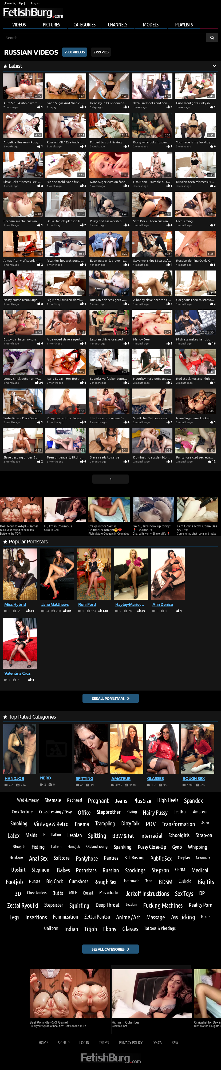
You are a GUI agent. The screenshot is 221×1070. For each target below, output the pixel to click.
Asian (205, 823)
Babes (63, 870)
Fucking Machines (162, 905)
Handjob (74, 846)
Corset (88, 892)
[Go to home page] (33, 13)
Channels (117, 24)
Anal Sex (38, 858)
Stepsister (53, 905)
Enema (82, 824)
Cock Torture (22, 811)
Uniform (51, 928)
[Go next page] (110, 479)
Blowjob (19, 846)
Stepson (160, 870)
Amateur (200, 811)
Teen (148, 881)
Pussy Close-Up (152, 847)
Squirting (79, 905)
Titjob (90, 929)
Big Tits (206, 882)
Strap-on (204, 835)
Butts (57, 893)
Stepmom (41, 869)
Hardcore (16, 857)
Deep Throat (108, 905)
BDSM (165, 882)
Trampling (105, 823)
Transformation (178, 824)
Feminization (65, 916)
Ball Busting (134, 857)
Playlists (184, 24)
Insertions (36, 917)
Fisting (38, 847)
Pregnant (98, 800)
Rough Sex (105, 882)
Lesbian (74, 835)
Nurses (34, 881)
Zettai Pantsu (97, 916)
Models (150, 24)
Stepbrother (108, 812)
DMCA (156, 1042)
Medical (199, 870)
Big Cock (54, 881)
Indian (71, 929)
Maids (31, 835)
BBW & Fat (123, 835)
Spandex (193, 800)
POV (151, 824)
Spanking (123, 847)
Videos (19, 24)
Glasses (130, 929)
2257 (175, 1042)
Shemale (53, 800)
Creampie (203, 857)
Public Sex (160, 858)
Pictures (51, 24)
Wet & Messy (27, 799)
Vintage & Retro (51, 824)
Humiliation (52, 834)
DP (202, 893)
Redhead (74, 799)
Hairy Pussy (155, 812)
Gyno (177, 847)
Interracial (151, 835)
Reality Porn (200, 905)
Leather (180, 811)
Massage (155, 917)
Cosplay (184, 857)
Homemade (131, 881)
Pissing (132, 811)
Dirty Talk (130, 823)
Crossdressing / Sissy (55, 811)
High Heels (167, 800)
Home (43, 1042)
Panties (111, 858)
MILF (73, 892)
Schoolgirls (178, 835)
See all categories (108, 949)
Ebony (109, 929)
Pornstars (86, 870)
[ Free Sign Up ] (14, 3)
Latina (56, 846)
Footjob (14, 882)
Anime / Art (128, 917)
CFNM (180, 869)
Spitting (97, 835)
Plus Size (142, 800)
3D (18, 893)
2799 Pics (100, 51)
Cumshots (78, 881)
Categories (84, 24)
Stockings (135, 870)
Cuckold (185, 881)
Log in (35, 3)
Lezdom (131, 904)
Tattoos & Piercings (159, 928)
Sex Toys (184, 893)
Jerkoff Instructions (147, 893)
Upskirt (18, 869)
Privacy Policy (131, 1042)
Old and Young (97, 846)
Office (84, 812)
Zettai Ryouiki (22, 905)
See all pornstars (108, 698)
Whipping (197, 847)
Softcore (62, 858)
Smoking (18, 823)
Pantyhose (87, 858)
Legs (14, 917)
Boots (205, 916)
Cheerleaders (36, 892)
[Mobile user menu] (110, 23)
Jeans (121, 800)
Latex (13, 835)
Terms (104, 1042)
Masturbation (109, 892)
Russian (110, 870)
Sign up (63, 1042)
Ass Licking (183, 917)
